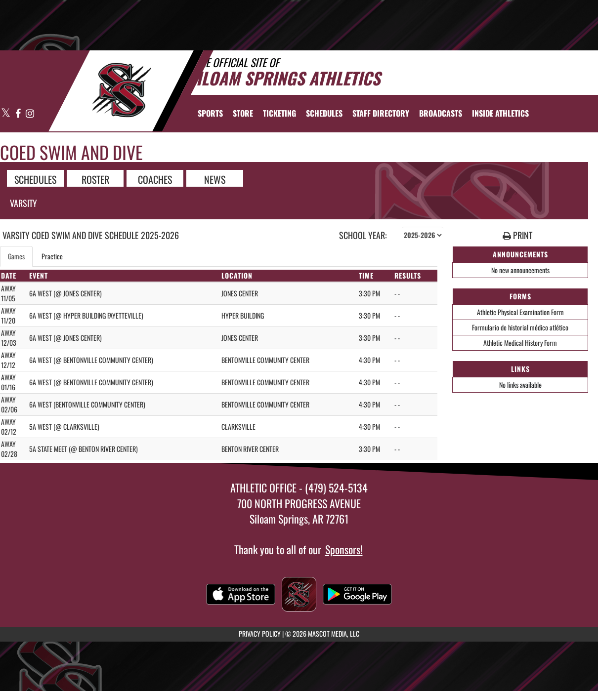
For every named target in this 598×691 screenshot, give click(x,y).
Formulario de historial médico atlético (520, 327)
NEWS (214, 179)
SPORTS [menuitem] (210, 113)
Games (16, 256)
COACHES (155, 179)
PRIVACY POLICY (260, 633)
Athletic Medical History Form (520, 342)
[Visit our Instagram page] (29, 114)
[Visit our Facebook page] (18, 114)
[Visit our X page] (6, 114)
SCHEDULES (35, 179)
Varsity (23, 203)
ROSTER (95, 179)
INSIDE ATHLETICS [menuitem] (500, 113)
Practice (52, 256)
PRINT (517, 235)
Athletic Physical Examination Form (520, 312)
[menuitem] (243, 113)
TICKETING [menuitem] (279, 113)
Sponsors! (344, 549)
